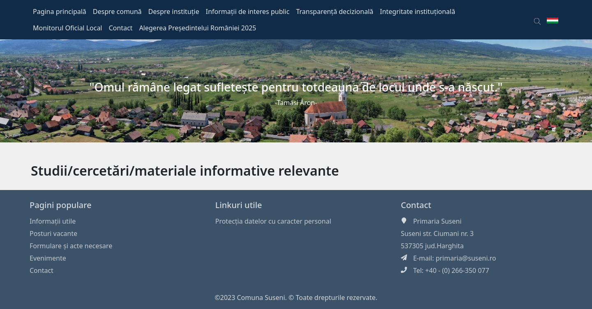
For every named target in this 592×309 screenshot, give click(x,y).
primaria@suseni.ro (466, 258)
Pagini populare (61, 205)
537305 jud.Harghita (432, 245)
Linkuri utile (238, 205)
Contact (41, 270)
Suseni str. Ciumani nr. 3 (437, 233)
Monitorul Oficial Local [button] (67, 27)
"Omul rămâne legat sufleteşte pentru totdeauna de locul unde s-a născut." (296, 87)
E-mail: (424, 258)
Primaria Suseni (437, 221)
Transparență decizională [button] (334, 11)
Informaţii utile (53, 221)
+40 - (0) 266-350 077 (457, 270)
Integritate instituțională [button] (417, 11)
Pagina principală (59, 11)
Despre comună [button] (117, 11)
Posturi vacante (53, 233)
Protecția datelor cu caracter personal (273, 221)
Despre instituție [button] (173, 11)
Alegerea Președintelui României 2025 (197, 27)
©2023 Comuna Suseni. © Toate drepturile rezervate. (296, 297)
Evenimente (48, 258)
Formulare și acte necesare (71, 245)
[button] (537, 19)
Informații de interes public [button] (247, 11)
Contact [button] (121, 27)
